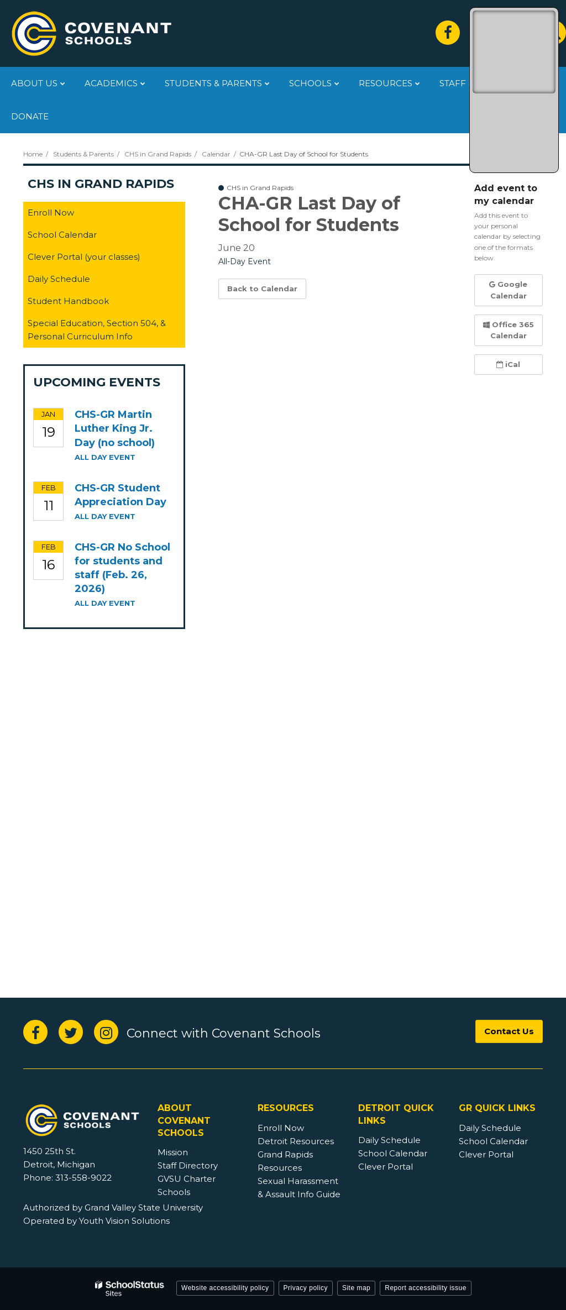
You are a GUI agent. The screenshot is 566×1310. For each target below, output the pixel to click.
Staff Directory (188, 1165)
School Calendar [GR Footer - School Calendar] (493, 1141)
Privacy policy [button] (306, 1288)
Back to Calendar (262, 288)
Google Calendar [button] (508, 290)
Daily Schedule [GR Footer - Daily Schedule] (490, 1128)
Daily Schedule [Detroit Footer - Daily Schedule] (389, 1140)
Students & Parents (83, 154)
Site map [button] (356, 1288)
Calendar (216, 154)
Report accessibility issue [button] (426, 1288)
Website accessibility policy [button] (225, 1288)
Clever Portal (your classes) (101, 259)
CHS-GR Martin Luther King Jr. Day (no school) (115, 428)
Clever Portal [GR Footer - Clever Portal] (486, 1154)
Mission (173, 1152)
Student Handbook (86, 303)
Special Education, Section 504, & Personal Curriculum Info (97, 330)
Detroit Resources (296, 1141)
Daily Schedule (59, 279)
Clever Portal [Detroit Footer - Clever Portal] (385, 1166)
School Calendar (62, 234)
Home (33, 154)
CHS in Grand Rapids (157, 154)
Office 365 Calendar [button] (508, 330)
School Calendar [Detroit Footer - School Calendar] (392, 1153)
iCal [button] (508, 364)
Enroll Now (51, 212)
